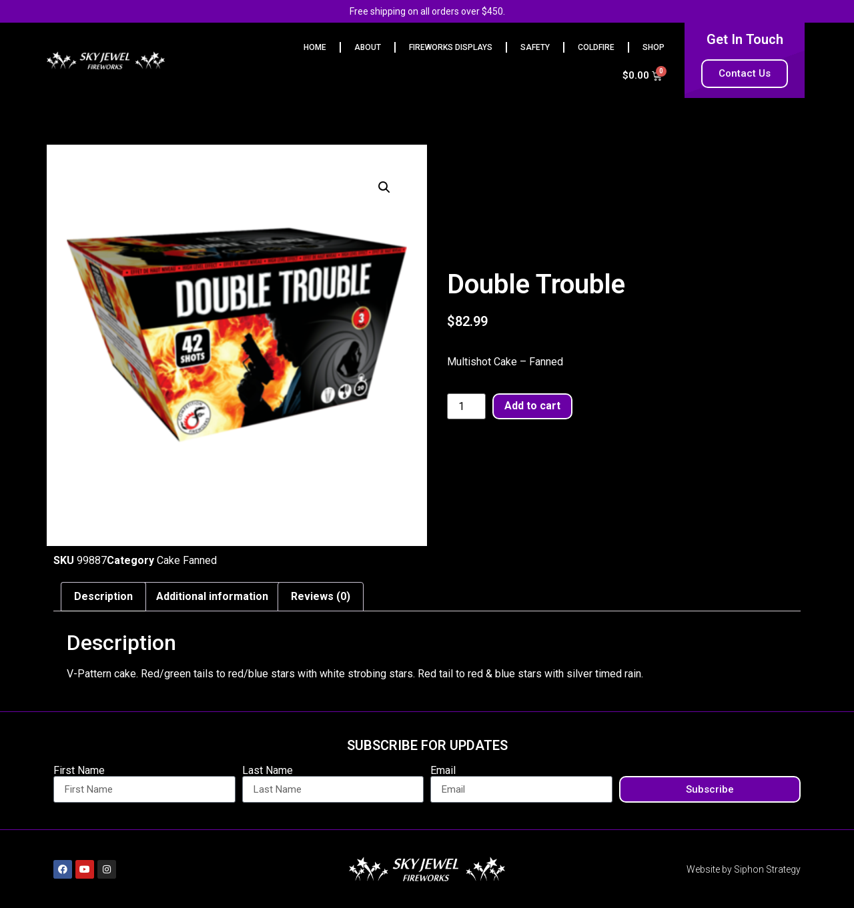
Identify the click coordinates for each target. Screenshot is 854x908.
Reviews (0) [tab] (320, 596)
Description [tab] (103, 596)
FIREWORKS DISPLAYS (450, 47)
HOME (315, 47)
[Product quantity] (466, 406)
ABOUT (367, 47)
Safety (535, 47)
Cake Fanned (187, 560)
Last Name (267, 770)
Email (443, 770)
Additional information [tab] (212, 596)
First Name (79, 770)
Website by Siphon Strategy (744, 869)
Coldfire (596, 47)
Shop (654, 47)
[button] (384, 187)
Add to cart (532, 405)
